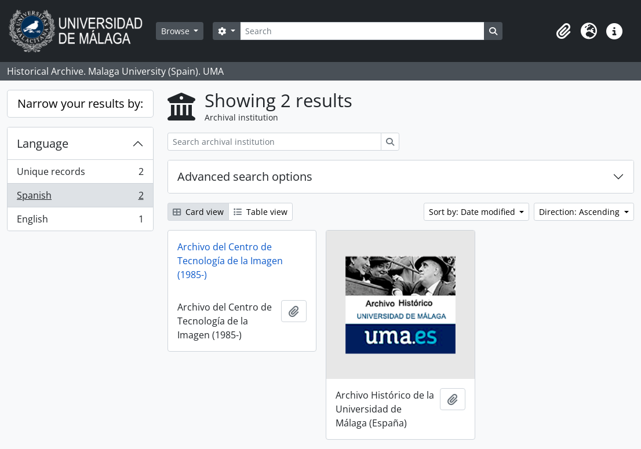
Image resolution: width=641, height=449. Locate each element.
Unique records (80, 174)
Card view (198, 211)
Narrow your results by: (80, 103)
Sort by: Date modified (473, 211)
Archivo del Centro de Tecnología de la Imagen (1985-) (230, 260)
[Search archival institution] (274, 142)
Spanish (80, 197)
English (80, 221)
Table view (260, 211)
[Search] (362, 31)
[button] (563, 31)
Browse (176, 30)
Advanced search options (244, 176)
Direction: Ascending (580, 211)
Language (42, 143)
